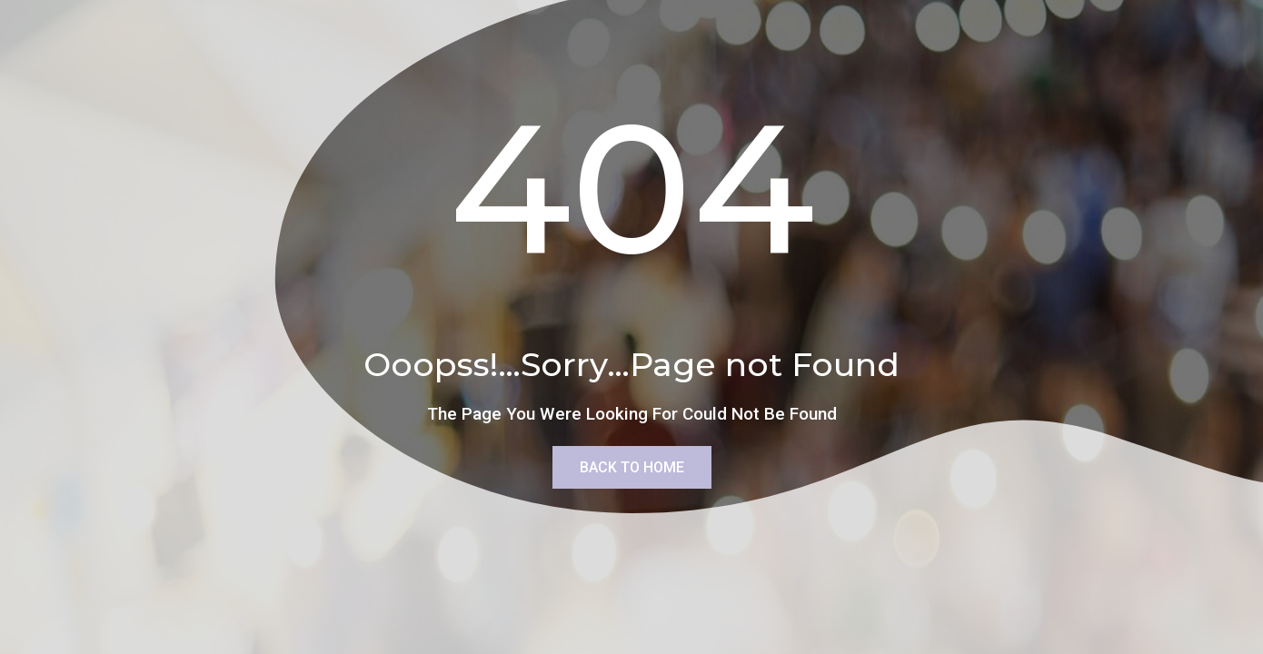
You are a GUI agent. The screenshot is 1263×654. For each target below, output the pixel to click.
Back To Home (632, 467)
